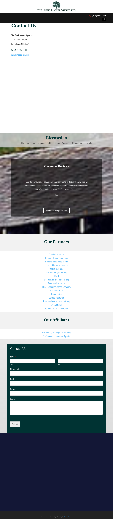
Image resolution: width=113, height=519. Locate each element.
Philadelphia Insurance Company (56, 286)
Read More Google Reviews (56, 210)
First (11, 365)
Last (59, 365)
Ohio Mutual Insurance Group (56, 279)
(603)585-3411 (99, 15)
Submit (15, 424)
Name (13, 357)
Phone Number (15, 369)
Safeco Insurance (56, 297)
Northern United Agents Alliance (56, 332)
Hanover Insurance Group (56, 261)
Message (13, 399)
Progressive (56, 294)
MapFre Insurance (56, 268)
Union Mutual (56, 304)
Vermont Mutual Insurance (56, 308)
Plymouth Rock (56, 290)
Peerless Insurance (56, 283)
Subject (13, 389)
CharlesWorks (68, 517)
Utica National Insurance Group (56, 301)
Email (13, 379)
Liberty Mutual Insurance (56, 265)
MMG (56, 276)
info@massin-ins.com (20, 54)
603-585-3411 (20, 50)
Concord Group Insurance (56, 258)
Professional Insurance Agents (56, 336)
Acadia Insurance (56, 254)
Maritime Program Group (57, 272)
